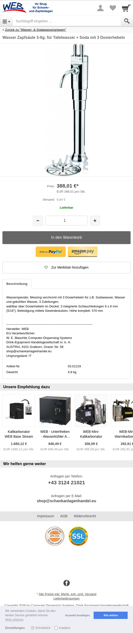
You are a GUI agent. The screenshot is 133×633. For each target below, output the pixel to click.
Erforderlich (42, 628)
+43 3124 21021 (66, 482)
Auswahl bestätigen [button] (77, 615)
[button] (51, 252)
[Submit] (127, 21)
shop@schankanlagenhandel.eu (66, 501)
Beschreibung (16, 284)
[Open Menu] (6, 21)
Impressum (45, 516)
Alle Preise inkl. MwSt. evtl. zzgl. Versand (68, 594)
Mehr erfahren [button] (14, 619)
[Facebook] (66, 583)
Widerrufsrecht (85, 516)
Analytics (65, 628)
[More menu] (100, 8)
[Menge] (66, 220)
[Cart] (126, 8)
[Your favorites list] (112, 8)
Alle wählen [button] (111, 615)
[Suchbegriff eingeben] (67, 21)
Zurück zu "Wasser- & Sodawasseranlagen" (35, 30)
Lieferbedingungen (66, 598)
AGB (64, 516)
